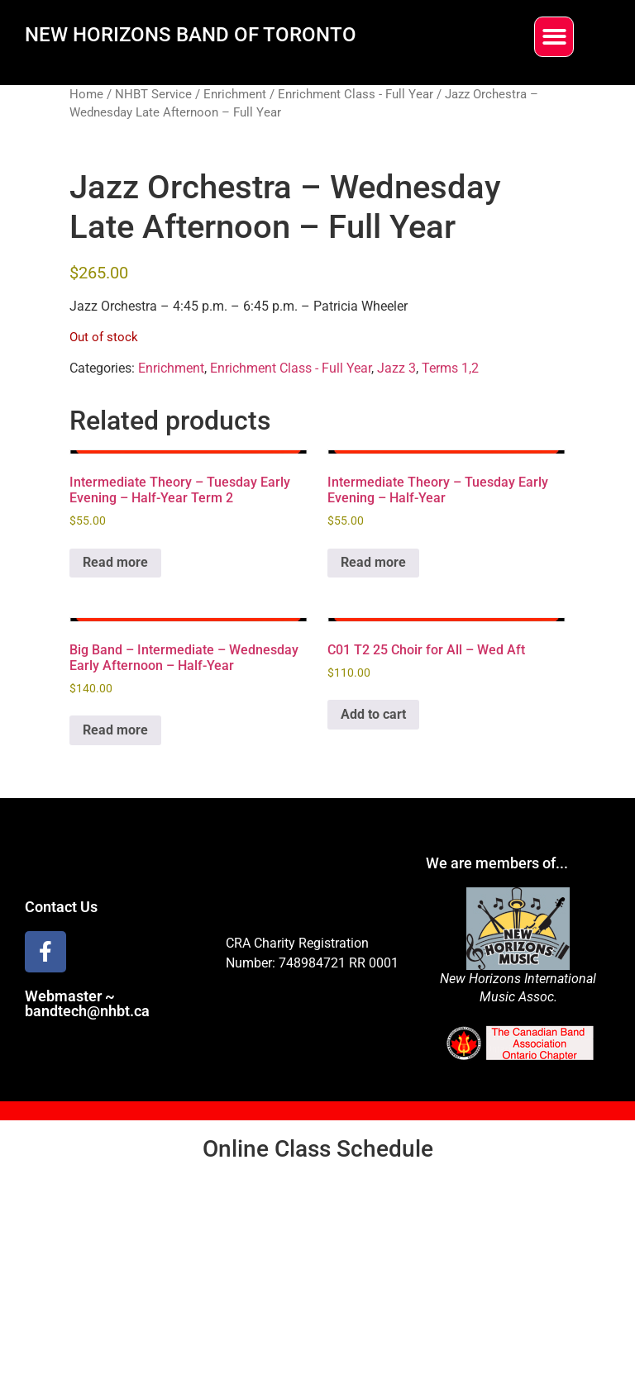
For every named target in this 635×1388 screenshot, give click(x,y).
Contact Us (61, 906)
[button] (554, 37)
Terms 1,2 (450, 368)
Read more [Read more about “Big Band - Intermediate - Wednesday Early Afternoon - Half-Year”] (115, 730)
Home (86, 94)
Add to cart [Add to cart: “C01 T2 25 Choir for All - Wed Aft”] (373, 714)
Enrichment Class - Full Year (355, 94)
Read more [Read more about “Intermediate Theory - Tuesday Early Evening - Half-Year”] (373, 562)
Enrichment (234, 94)
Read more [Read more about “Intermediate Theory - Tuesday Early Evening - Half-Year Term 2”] (115, 562)
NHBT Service (153, 94)
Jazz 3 (396, 368)
